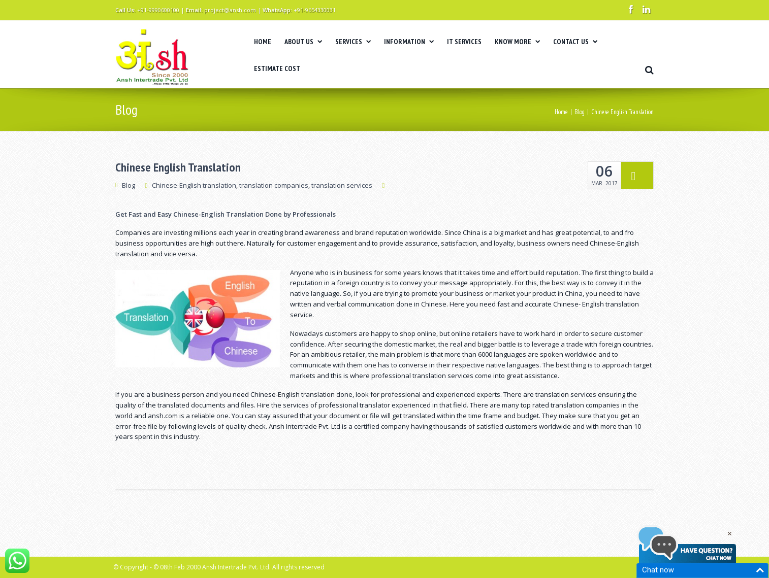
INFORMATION (409, 41)
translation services (341, 185)
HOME (262, 41)
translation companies (273, 185)
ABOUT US (303, 41)
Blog (579, 112)
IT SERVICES (464, 41)
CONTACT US (575, 41)
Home (561, 112)
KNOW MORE (517, 41)
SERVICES (353, 41)
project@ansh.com (230, 10)
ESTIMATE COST (277, 68)
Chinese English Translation (178, 167)
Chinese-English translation (194, 185)
